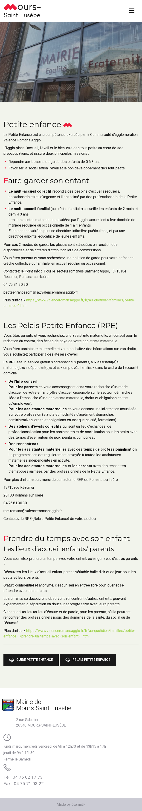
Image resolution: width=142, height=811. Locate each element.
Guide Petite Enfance (31, 660)
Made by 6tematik (71, 804)
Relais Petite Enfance (87, 660)
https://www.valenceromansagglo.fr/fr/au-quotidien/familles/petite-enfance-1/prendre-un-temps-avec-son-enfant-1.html (69, 633)
